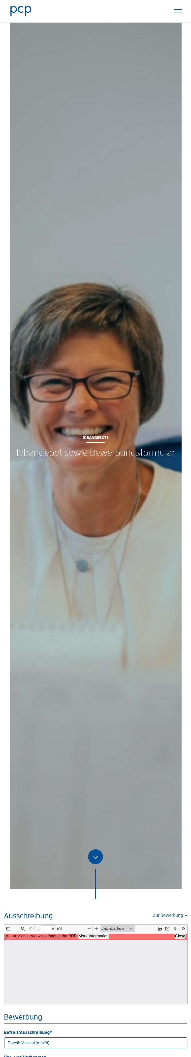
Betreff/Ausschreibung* (95, 1039)
